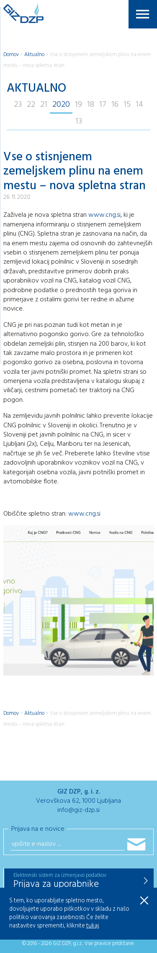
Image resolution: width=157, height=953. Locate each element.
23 (18, 104)
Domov (11, 54)
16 (114, 104)
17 (102, 104)
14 (139, 104)
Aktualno (34, 54)
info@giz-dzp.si (78, 810)
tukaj (92, 926)
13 (78, 121)
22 (31, 104)
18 (90, 104)
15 (127, 104)
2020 (61, 104)
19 (78, 104)
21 (43, 104)
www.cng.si (104, 215)
